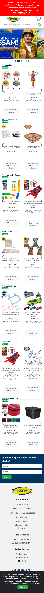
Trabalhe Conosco (22, 539)
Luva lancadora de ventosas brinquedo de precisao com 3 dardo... (33, 203)
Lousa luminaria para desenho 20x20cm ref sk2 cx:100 (11, 260)
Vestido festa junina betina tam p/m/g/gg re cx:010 (33, 93)
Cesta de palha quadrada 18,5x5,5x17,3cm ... (33, 147)
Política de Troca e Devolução (22, 530)
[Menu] (4, 19)
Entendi (22, 587)
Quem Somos (22, 522)
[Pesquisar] (39, 24)
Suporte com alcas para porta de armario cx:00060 (11, 314)
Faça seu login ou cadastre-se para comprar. (11, 111)
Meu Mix (22, 546)
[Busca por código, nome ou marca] (19, 24)
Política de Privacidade (22, 526)
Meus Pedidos (22, 543)
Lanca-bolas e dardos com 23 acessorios (11, 202)
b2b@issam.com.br (22, 560)
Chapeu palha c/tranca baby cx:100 (11, 93)
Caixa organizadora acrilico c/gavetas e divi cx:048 (11, 147)
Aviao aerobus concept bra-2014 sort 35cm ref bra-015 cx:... (33, 370)
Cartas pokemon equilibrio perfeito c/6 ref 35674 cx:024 (33, 260)
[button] (16, 61)
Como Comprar (22, 535)
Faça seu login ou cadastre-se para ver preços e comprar (11, 166)
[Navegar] (4, 45)
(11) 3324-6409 (22, 557)
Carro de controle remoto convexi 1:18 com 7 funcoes (33, 314)
